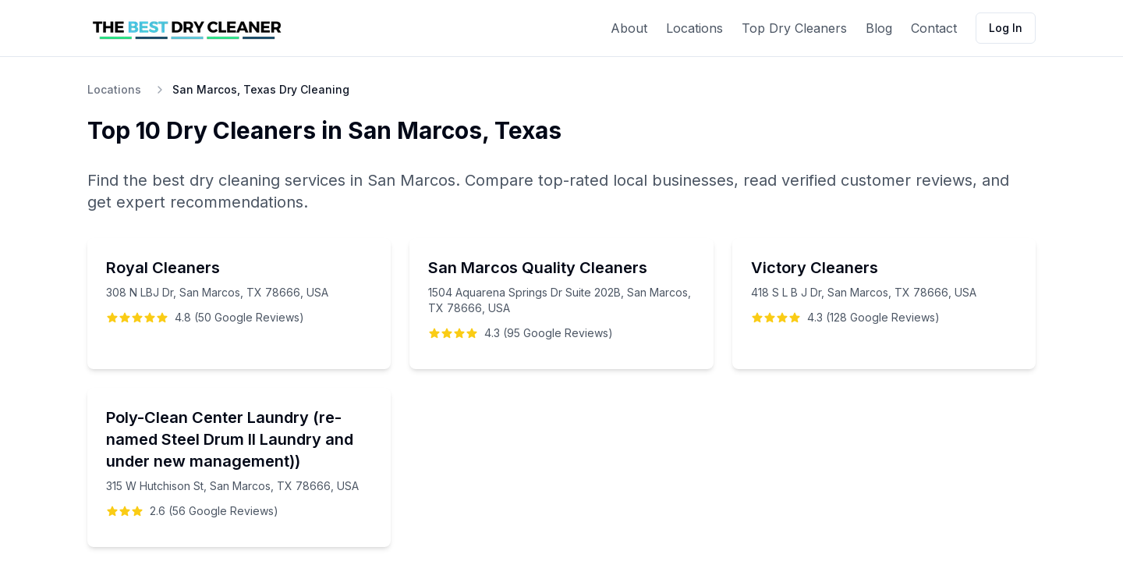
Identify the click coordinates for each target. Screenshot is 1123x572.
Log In (1005, 27)
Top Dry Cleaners (794, 28)
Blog (879, 28)
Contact (934, 28)
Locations (694, 28)
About (629, 28)
